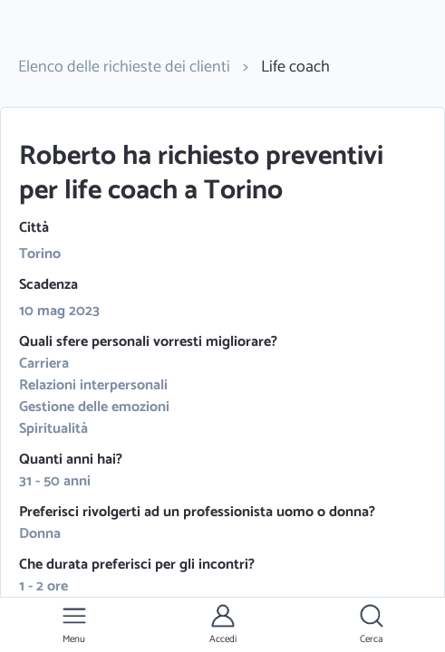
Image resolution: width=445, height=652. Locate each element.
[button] (74, 625)
